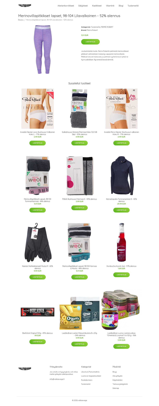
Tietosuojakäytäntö (120, 386)
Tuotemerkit (133, 6)
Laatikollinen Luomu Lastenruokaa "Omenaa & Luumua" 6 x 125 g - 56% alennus (121, 337)
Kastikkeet (97, 6)
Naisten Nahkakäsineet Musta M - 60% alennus (37, 269)
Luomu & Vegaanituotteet (91, 378)
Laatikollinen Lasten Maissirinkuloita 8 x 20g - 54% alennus (79, 336)
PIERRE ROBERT (107, 29)
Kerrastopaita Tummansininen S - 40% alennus (121, 202)
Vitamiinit (110, 6)
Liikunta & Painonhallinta (90, 374)
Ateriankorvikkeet (66, 6)
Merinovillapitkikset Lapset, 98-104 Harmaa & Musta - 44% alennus (79, 269)
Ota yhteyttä (117, 378)
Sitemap (116, 390)
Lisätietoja (90, 44)
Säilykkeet (83, 6)
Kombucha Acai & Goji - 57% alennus (121, 268)
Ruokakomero (86, 382)
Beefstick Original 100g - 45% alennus (37, 335)
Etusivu (21, 22)
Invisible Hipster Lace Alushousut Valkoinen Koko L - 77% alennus (37, 135)
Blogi (121, 6)
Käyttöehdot (117, 382)
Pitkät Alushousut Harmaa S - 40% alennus (79, 201)
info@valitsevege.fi (57, 381)
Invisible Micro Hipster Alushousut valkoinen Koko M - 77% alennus (121, 135)
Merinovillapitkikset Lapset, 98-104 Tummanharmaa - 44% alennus (37, 202)
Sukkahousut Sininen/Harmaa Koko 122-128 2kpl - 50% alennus (79, 135)
